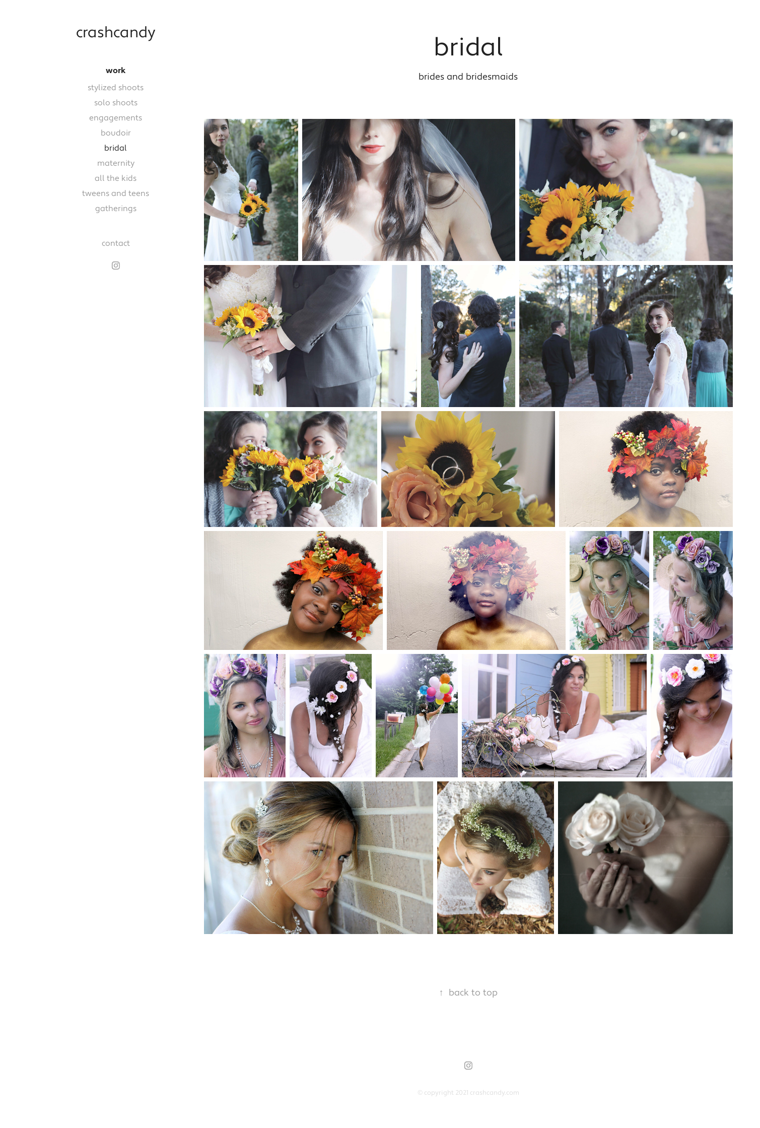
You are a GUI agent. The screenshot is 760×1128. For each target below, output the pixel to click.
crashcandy (116, 32)
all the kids (115, 178)
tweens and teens (115, 193)
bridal (115, 148)
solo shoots (115, 103)
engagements (115, 118)
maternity (115, 163)
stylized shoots (116, 88)
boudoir (116, 133)
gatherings (115, 209)
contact (116, 243)
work (116, 70)
